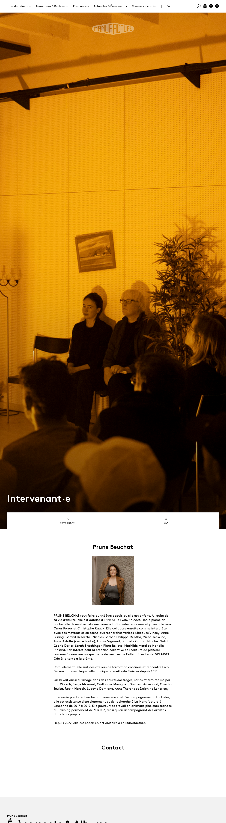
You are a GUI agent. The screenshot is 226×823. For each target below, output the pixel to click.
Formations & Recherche (52, 6)
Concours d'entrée (144, 6)
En (168, 6)
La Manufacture (20, 6)
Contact (113, 747)
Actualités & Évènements (110, 6)
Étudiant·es (81, 6)
